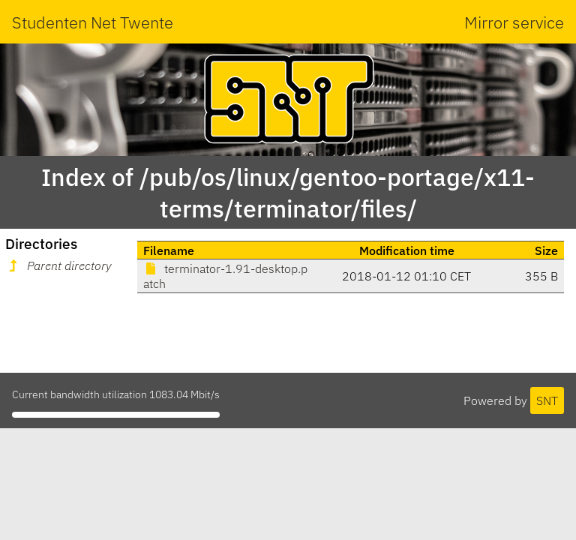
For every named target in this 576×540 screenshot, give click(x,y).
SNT (547, 400)
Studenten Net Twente (92, 22)
